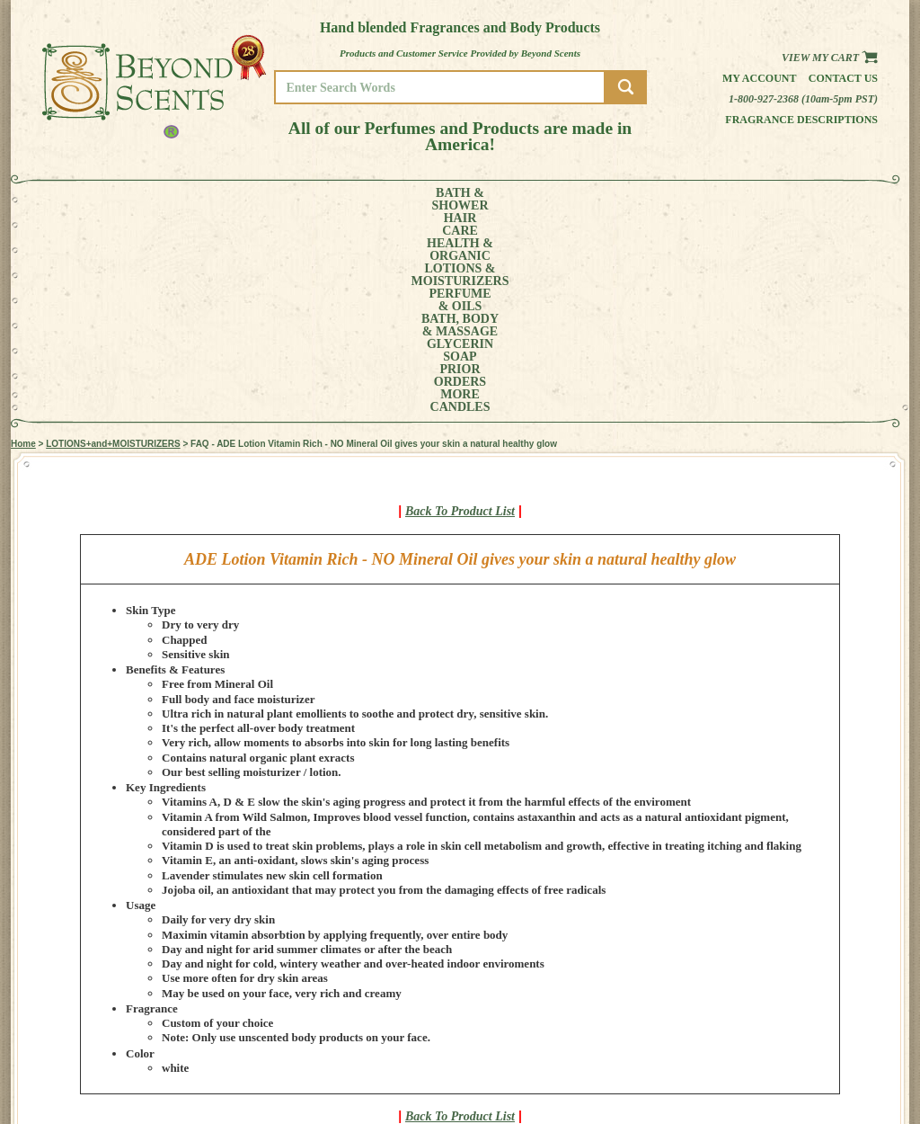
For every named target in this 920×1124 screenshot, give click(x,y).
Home (23, 242)
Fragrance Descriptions (801, 119)
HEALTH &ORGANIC (231, 199)
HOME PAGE (820, 1011)
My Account (759, 78)
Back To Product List (460, 310)
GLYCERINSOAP (611, 199)
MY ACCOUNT (823, 1024)
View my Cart (830, 57)
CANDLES (823, 199)
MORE (754, 199)
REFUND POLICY (830, 1049)
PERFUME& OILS (431, 199)
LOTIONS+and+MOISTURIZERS (113, 242)
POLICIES (814, 1036)
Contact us (843, 78)
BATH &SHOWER (95, 199)
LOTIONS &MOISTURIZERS (332, 199)
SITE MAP (814, 1061)
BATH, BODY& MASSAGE (519, 199)
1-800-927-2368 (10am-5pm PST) (803, 99)
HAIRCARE (161, 199)
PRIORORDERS (689, 199)
